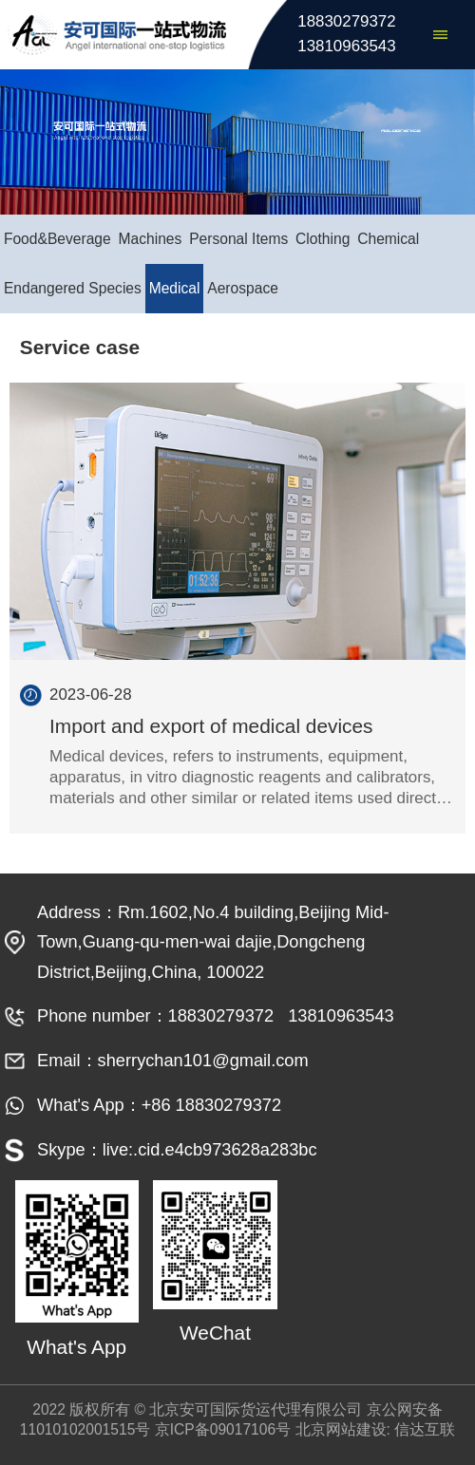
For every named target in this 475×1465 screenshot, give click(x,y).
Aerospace (242, 288)
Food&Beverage (57, 239)
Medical (174, 288)
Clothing (322, 239)
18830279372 (346, 21)
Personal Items (238, 239)
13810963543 (346, 46)
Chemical (388, 239)
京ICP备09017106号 (223, 1429)
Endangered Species (73, 288)
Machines (150, 239)
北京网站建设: (342, 1429)
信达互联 (424, 1429)
